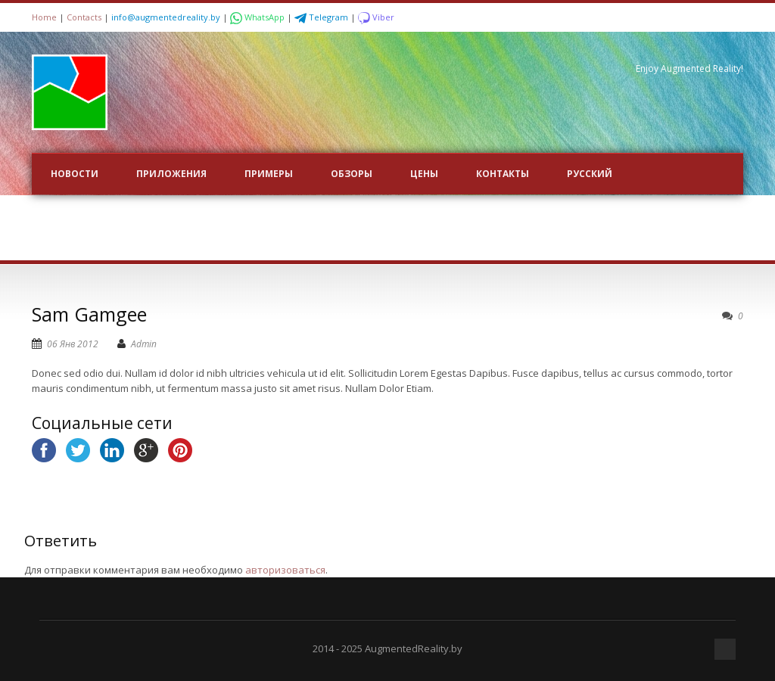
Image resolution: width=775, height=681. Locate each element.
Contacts (84, 17)
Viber (376, 17)
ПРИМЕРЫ (268, 173)
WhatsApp (258, 17)
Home (44, 17)
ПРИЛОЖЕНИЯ (171, 173)
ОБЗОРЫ (351, 173)
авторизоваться (285, 570)
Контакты (502, 173)
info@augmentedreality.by (165, 17)
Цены (424, 173)
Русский (589, 173)
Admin (144, 343)
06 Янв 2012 (72, 343)
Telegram (322, 17)
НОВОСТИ (74, 173)
